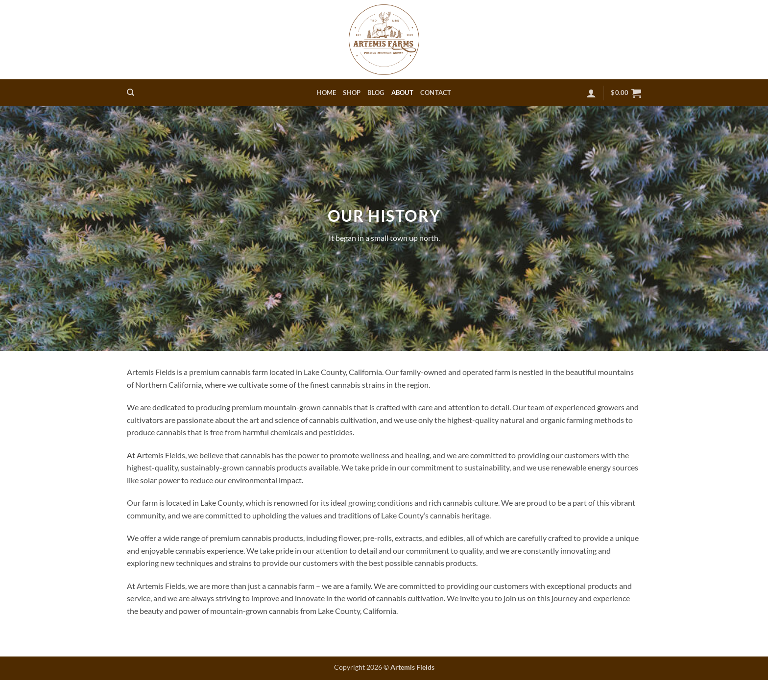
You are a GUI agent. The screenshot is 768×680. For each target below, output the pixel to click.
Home (326, 92)
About (402, 92)
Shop (351, 92)
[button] (591, 93)
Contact (436, 92)
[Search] (130, 92)
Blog (375, 92)
